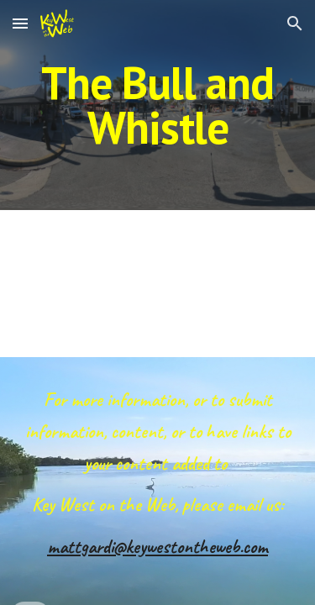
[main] (158, 105)
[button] (20, 23)
